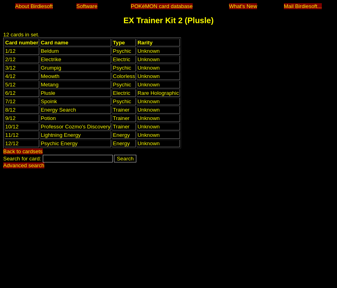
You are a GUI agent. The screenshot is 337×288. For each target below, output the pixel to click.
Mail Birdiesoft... (303, 6)
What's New (243, 6)
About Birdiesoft (34, 6)
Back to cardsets (23, 151)
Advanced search (23, 165)
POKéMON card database (162, 6)
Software (87, 6)
